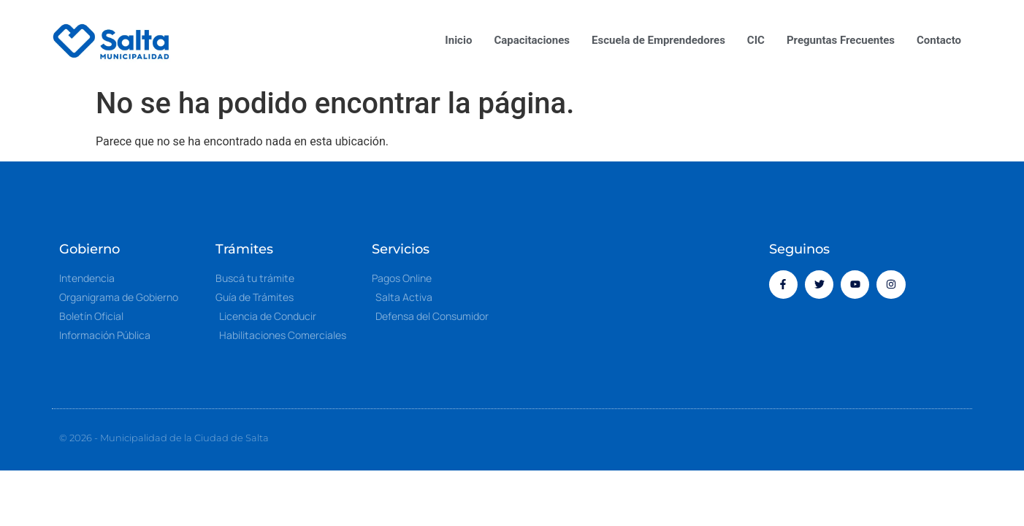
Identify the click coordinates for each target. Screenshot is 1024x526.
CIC (756, 40)
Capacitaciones (532, 40)
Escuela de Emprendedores (658, 40)
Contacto (939, 40)
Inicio (458, 40)
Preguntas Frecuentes (841, 40)
